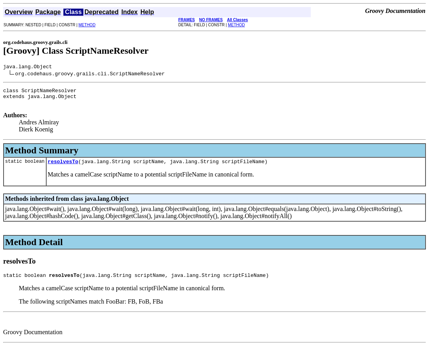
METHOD (87, 25)
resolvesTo (63, 167)
